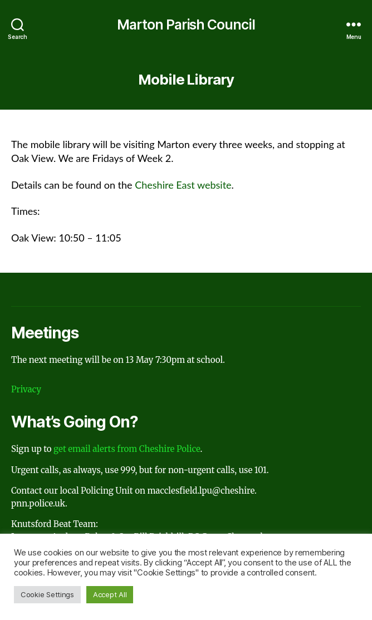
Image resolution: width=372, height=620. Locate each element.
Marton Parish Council (186, 25)
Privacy (26, 389)
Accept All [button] (109, 594)
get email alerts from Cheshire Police (126, 449)
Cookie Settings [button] (47, 594)
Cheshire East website (183, 185)
